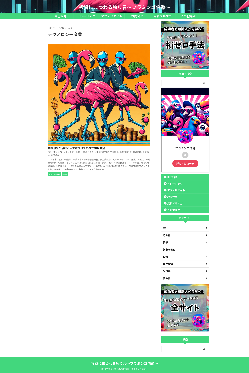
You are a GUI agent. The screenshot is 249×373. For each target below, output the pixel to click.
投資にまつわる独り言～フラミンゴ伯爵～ (124, 7)
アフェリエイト (111, 16)
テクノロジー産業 (121, 54)
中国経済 (111, 57)
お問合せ (137, 16)
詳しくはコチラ (185, 163)
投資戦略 (132, 57)
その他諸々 (188, 16)
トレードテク (86, 16)
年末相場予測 (121, 57)
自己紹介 (60, 16)
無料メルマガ (163, 16)
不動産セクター (136, 54)
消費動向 (141, 57)
